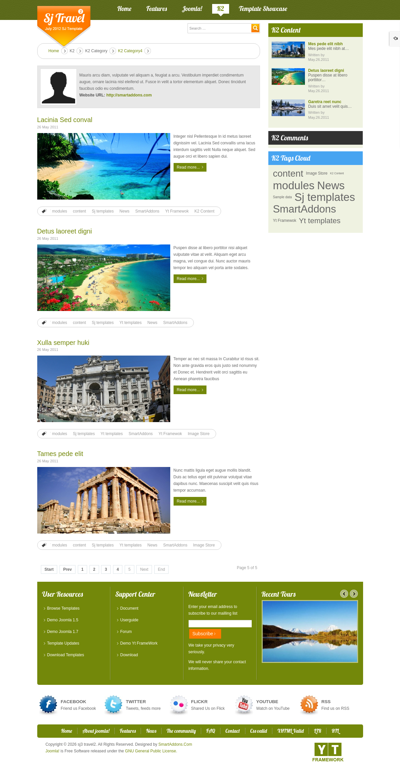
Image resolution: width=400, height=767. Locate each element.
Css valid (258, 731)
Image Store (198, 433)
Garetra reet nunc (324, 101)
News (124, 211)
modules (59, 211)
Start (49, 569)
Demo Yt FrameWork (139, 643)
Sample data (282, 197)
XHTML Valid (290, 731)
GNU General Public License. (151, 751)
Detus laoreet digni (64, 231)
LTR (317, 731)
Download (129, 655)
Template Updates (63, 643)
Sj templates (103, 211)
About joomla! (95, 731)
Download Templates (65, 655)
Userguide (129, 620)
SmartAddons (147, 211)
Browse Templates (63, 608)
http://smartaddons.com (129, 95)
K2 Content (204, 211)
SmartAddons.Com (175, 744)
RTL (335, 731)
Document (129, 608)
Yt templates (130, 322)
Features (128, 731)
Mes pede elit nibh (325, 44)
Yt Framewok (177, 211)
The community (181, 731)
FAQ (210, 731)
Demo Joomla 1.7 (62, 631)
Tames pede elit (60, 453)
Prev (67, 569)
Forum (126, 631)
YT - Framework (328, 752)
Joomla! (53, 751)
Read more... (188, 167)
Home (54, 51)
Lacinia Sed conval (64, 119)
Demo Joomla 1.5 (62, 620)
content (79, 211)
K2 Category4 (130, 51)
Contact (232, 731)
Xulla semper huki (63, 342)
